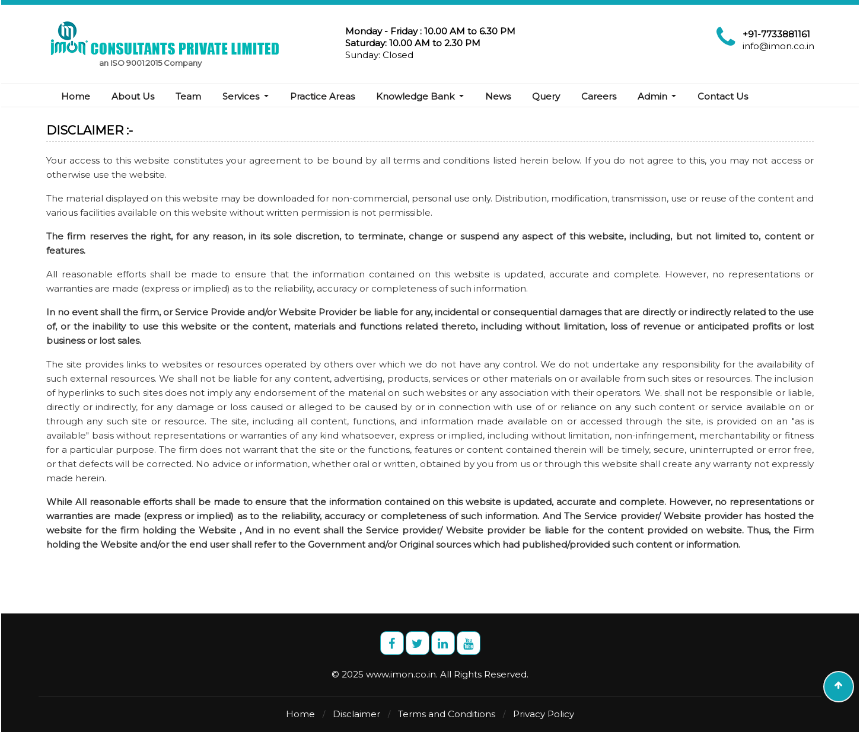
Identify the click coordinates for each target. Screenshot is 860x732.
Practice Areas (322, 96)
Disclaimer (356, 714)
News (498, 96)
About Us (133, 96)
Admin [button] (654, 96)
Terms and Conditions (446, 714)
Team (188, 96)
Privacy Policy (543, 714)
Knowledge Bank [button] (416, 96)
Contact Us (722, 96)
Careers (598, 96)
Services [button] (242, 96)
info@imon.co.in (778, 46)
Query (546, 96)
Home (75, 96)
